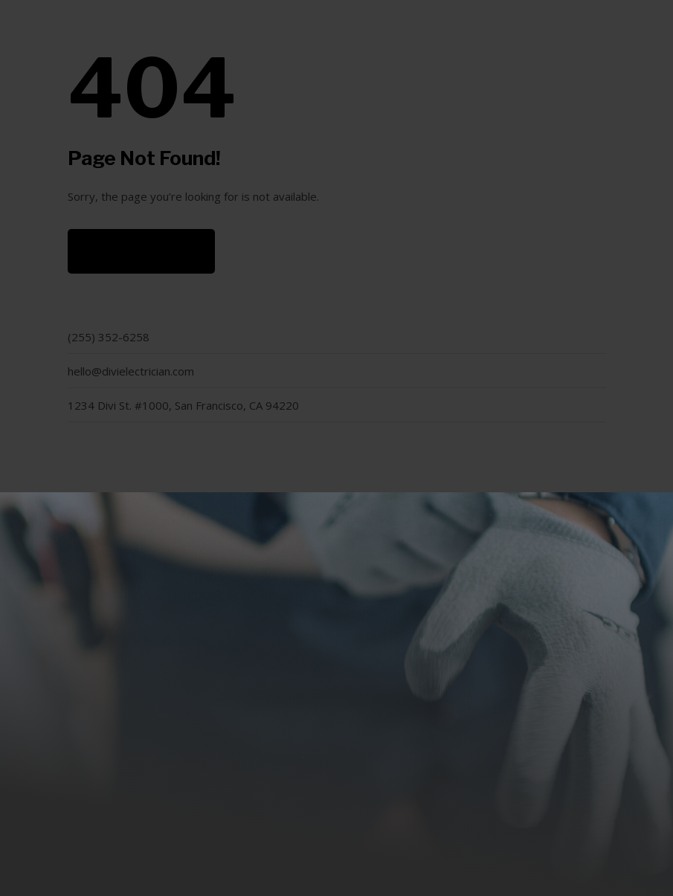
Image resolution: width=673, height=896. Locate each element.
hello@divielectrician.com (131, 371)
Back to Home (141, 251)
